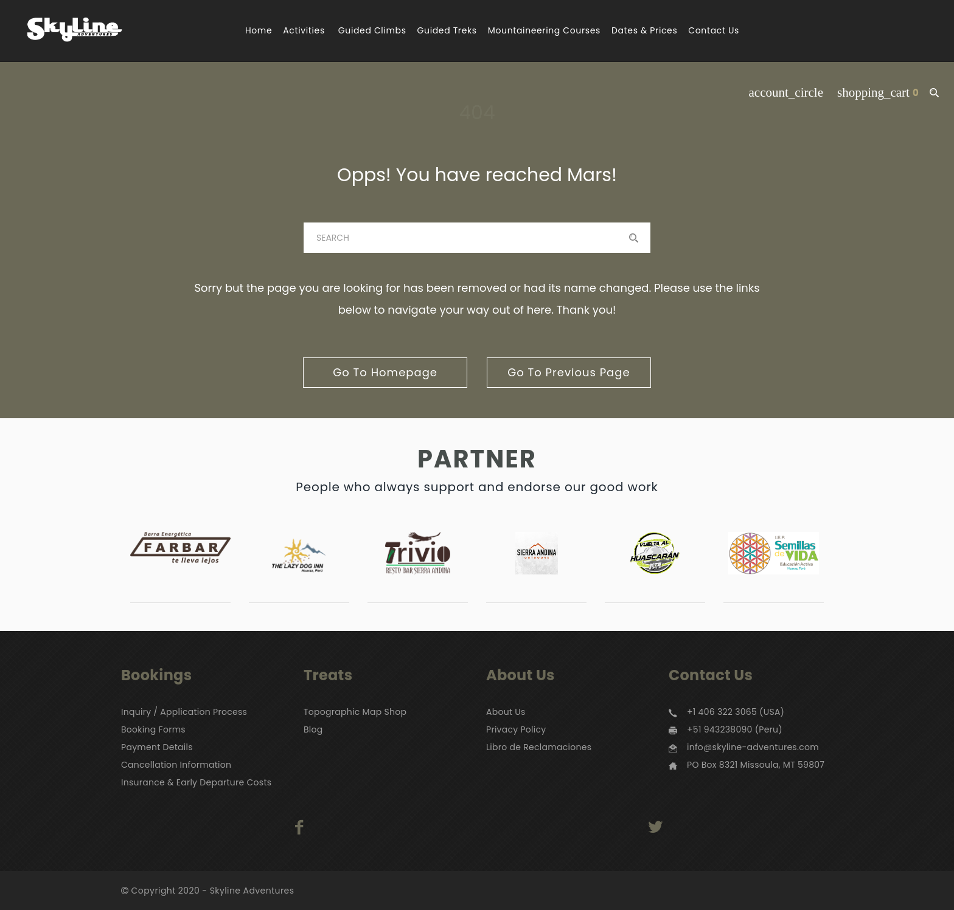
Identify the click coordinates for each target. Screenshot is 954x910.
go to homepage (385, 372)
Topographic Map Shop (355, 712)
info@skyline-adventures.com (753, 747)
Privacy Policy (516, 729)
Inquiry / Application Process (184, 712)
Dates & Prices (644, 30)
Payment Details (157, 747)
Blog (313, 729)
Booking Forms (153, 729)
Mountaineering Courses (544, 30)
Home (258, 30)
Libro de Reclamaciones (538, 747)
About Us (506, 712)
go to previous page (568, 372)
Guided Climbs (372, 30)
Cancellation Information (176, 765)
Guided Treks (447, 30)
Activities (304, 30)
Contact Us (713, 30)
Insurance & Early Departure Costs (196, 782)
